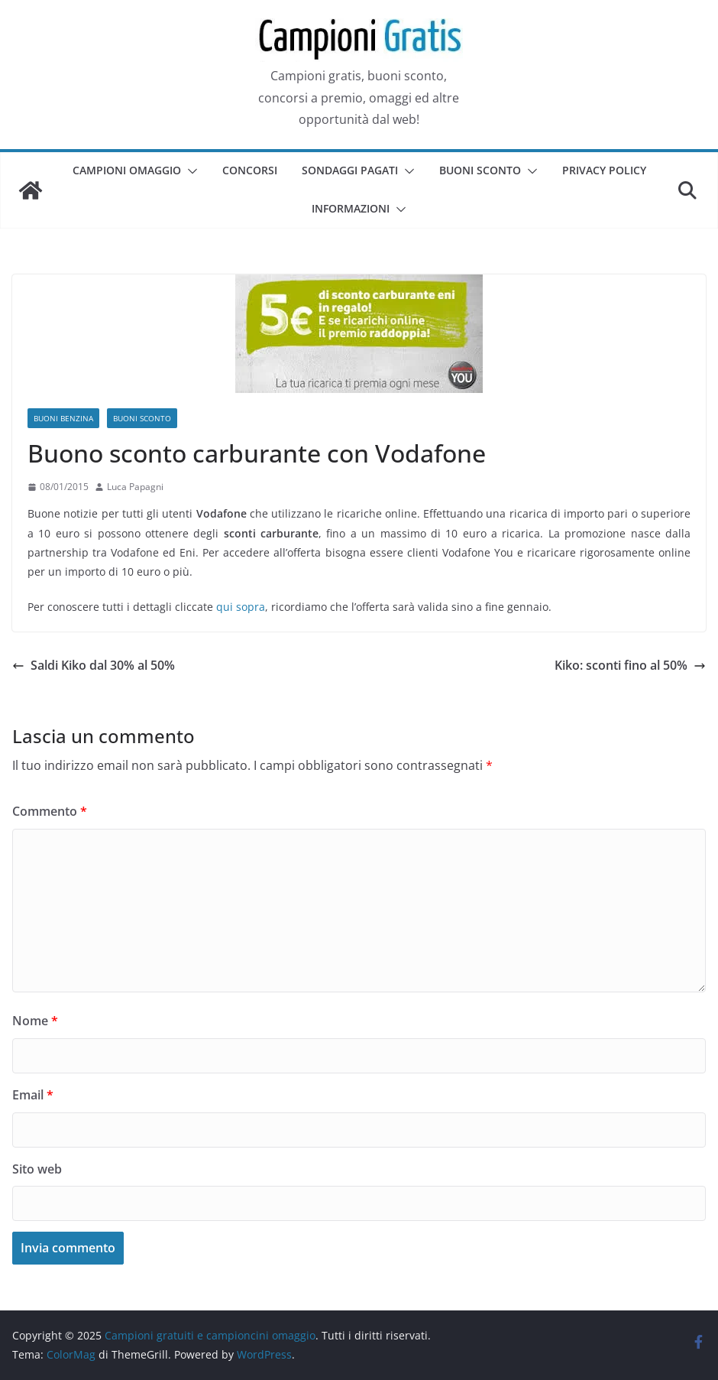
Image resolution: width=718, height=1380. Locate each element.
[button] (189, 171)
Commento (49, 811)
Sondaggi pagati (350, 170)
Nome (35, 1020)
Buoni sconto (480, 170)
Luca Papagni (135, 486)
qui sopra (240, 606)
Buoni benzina (63, 418)
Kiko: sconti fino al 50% (630, 665)
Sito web (37, 1169)
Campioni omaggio (127, 170)
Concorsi (249, 170)
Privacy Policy (604, 170)
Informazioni (351, 208)
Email (32, 1094)
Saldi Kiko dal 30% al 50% (93, 665)
